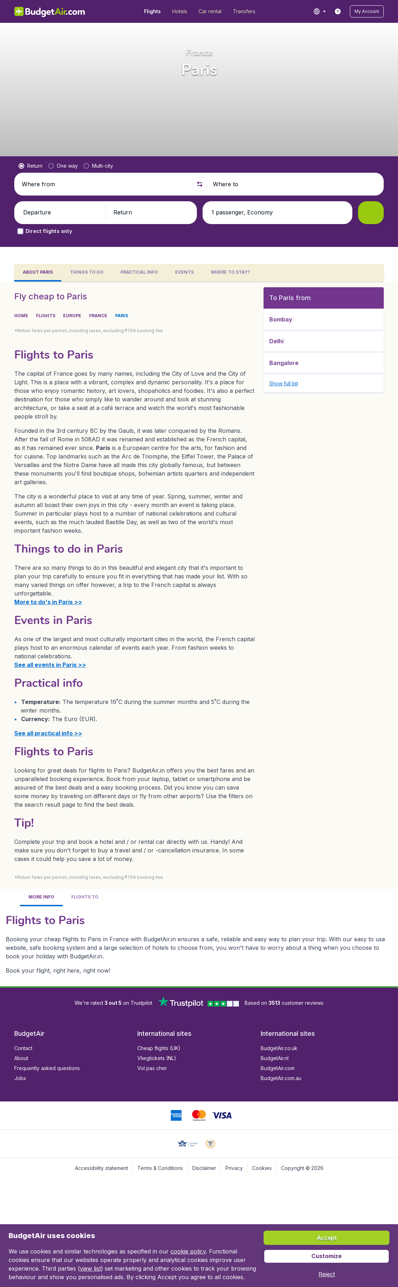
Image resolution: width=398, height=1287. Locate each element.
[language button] (319, 11)
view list (90, 1268)
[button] (367, 11)
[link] (337, 11)
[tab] (37, 273)
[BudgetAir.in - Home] (50, 11)
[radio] (30, 166)
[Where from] (104, 184)
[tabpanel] (199, 634)
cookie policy (188, 1251)
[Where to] (295, 184)
